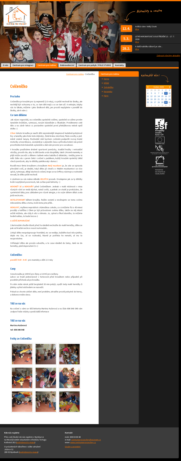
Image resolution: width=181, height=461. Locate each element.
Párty (106, 95)
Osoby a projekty (73, 446)
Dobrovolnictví (67, 65)
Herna (106, 78)
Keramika (108, 91)
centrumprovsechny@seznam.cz (86, 439)
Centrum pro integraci (23, 65)
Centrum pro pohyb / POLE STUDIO (94, 65)
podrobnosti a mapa (25, 442)
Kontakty (119, 65)
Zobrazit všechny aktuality (168, 55)
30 (166, 102)
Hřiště (106, 83)
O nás (5, 65)
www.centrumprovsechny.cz (83, 442)
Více (137, 29)
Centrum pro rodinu (47, 65)
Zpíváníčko (108, 87)
